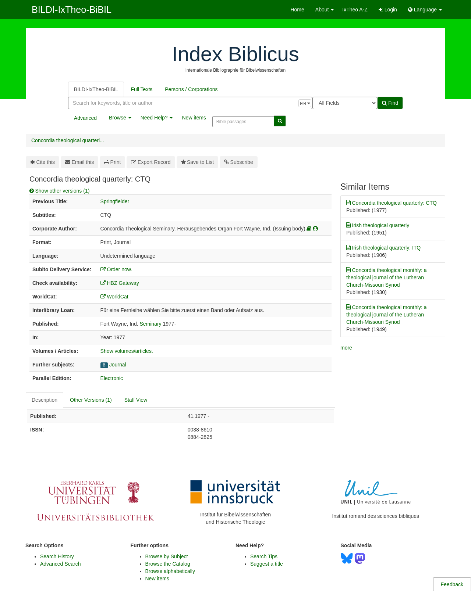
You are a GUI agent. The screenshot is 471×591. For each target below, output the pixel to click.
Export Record (150, 162)
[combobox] (190, 103)
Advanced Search (60, 564)
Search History (57, 556)
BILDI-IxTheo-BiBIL (71, 9)
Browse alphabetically (170, 571)
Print (112, 162)
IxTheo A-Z (354, 9)
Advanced (85, 118)
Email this (79, 162)
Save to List (197, 162)
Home (297, 9)
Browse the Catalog (167, 564)
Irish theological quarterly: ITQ (383, 247)
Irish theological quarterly (377, 225)
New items (194, 118)
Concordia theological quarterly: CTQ (391, 203)
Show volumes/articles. (126, 351)
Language (425, 9)
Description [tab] (44, 400)
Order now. (116, 269)
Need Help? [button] (157, 118)
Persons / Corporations (191, 89)
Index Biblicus (235, 53)
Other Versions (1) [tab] (91, 400)
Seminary (150, 324)
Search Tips (263, 556)
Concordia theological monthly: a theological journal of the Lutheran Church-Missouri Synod (386, 277)
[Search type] (344, 103)
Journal (117, 365)
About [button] (324, 9)
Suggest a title (266, 564)
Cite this (42, 162)
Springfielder (115, 201)
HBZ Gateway (119, 283)
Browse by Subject (166, 556)
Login (388, 9)
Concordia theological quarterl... (67, 140)
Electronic (111, 378)
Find (390, 103)
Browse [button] (120, 118)
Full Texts (141, 89)
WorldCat (114, 297)
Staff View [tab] (136, 400)
